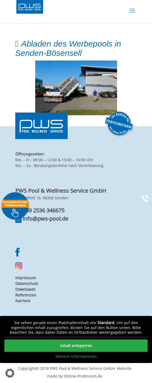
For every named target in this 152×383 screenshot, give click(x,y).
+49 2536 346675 (43, 210)
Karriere (22, 300)
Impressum (25, 277)
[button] (10, 373)
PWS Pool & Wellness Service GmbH (82, 368)
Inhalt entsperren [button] (76, 345)
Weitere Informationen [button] (76, 356)
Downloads (25, 289)
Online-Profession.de (83, 376)
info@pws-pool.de (45, 218)
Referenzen (25, 295)
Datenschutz (26, 283)
